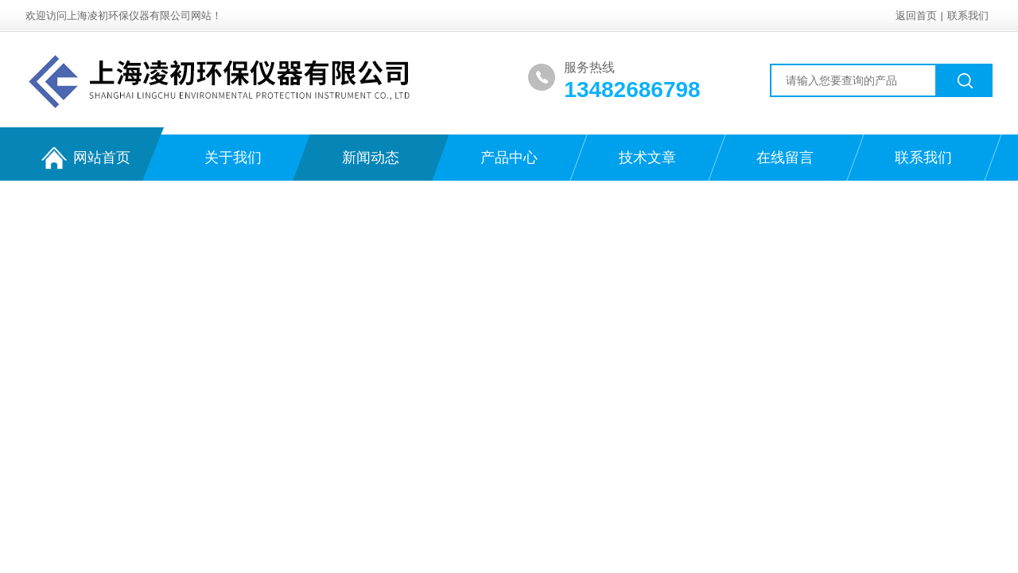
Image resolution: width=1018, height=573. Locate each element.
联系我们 (968, 15)
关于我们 (233, 158)
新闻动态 (370, 158)
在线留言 (785, 158)
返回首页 (916, 15)
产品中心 (509, 158)
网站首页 (85, 158)
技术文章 (647, 158)
